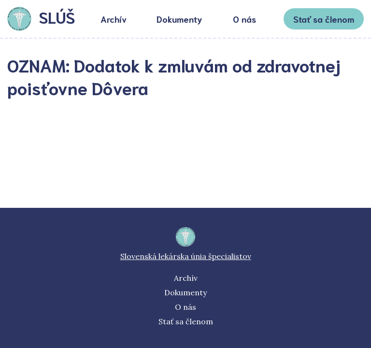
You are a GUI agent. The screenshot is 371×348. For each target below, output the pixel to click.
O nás (244, 19)
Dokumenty (179, 19)
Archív (113, 19)
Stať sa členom (323, 19)
